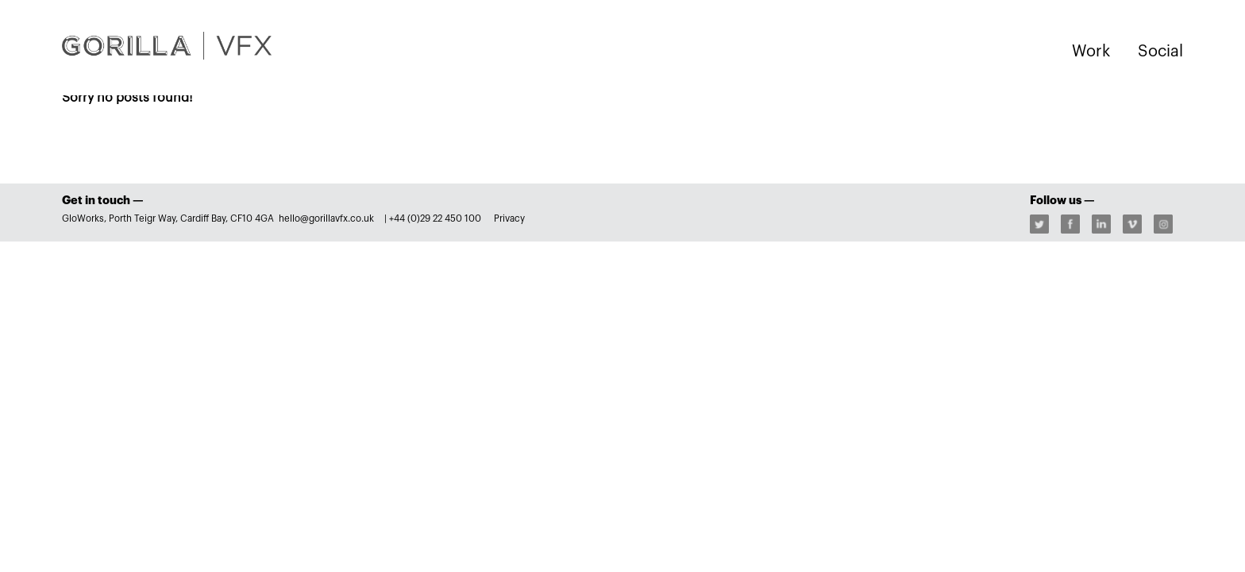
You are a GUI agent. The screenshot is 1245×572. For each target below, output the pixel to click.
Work (1091, 52)
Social (1160, 52)
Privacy (509, 218)
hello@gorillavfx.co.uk (327, 218)
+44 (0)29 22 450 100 (435, 218)
